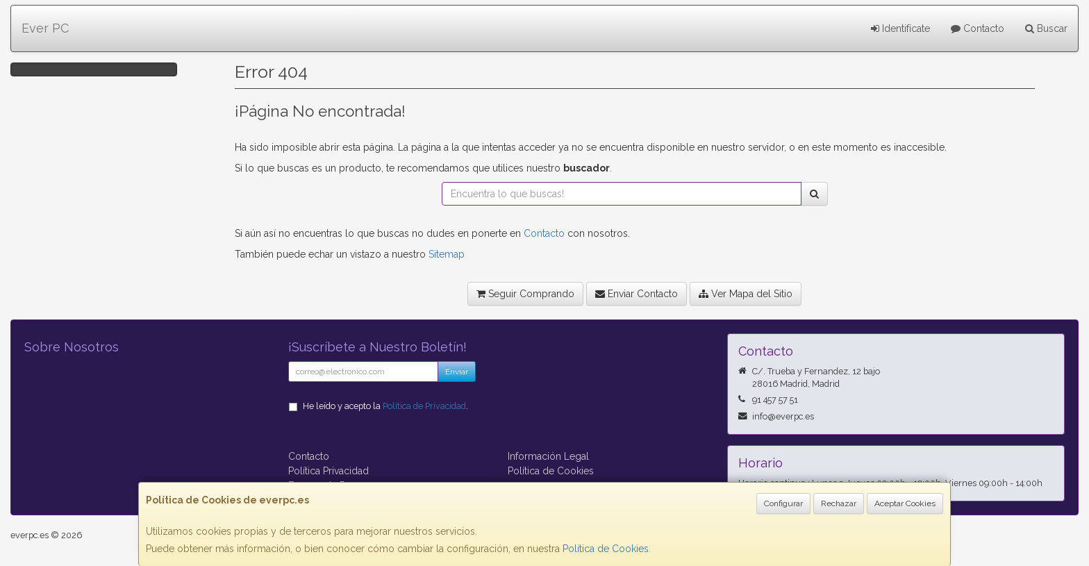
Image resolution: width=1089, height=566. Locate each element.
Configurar (783, 503)
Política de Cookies (606, 548)
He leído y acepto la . (385, 406)
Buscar (1046, 28)
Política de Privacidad (424, 406)
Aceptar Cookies (905, 503)
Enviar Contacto (636, 293)
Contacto (977, 28)
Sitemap (447, 254)
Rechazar (838, 503)
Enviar (456, 371)
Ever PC (45, 28)
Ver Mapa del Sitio (745, 293)
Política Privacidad (328, 470)
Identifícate (900, 28)
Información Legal (548, 456)
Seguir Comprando (525, 293)
